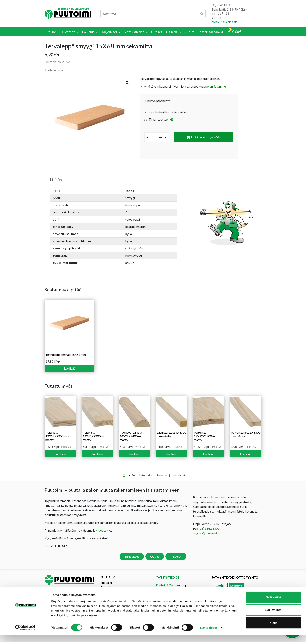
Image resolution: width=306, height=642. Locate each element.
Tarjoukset (132, 556)
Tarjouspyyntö (110, 592)
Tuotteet (106, 582)
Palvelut (175, 556)
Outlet (154, 556)
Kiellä (273, 629)
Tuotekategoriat (142, 475)
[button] (127, 82)
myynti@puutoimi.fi (206, 533)
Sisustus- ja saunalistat (171, 475)
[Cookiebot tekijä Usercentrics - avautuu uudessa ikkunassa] (25, 634)
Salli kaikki (273, 603)
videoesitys (103, 530)
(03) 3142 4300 (221, 5)
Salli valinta (273, 616)
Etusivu (124, 475)
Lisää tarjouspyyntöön (206, 137)
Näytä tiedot (208, 634)
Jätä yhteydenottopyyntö (235, 577)
